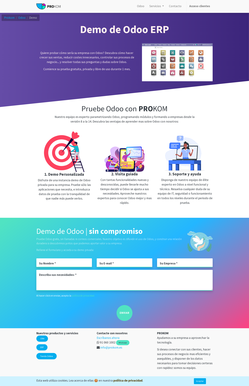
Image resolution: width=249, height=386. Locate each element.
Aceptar (200, 381)
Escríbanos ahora (108, 338)
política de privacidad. (83, 295)
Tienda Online (46, 356)
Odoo (22, 18)
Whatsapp (123, 342)
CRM (42, 338)
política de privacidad (127, 380)
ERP (42, 347)
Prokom (9, 18)
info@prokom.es (111, 347)
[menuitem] (141, 6)
